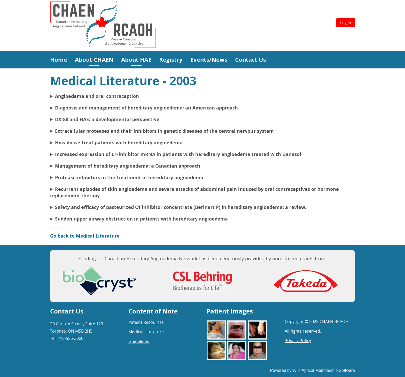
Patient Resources (146, 322)
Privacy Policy (298, 340)
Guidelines (138, 341)
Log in (345, 22)
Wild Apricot (303, 370)
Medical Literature (146, 332)
